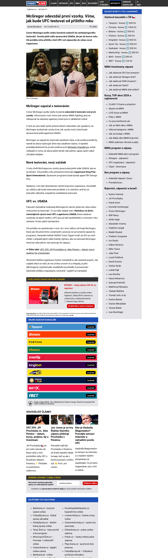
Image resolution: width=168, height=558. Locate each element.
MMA (77, 3)
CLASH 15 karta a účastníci (122, 195)
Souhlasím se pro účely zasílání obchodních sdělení (61, 399)
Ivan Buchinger (116, 403)
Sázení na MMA (116, 199)
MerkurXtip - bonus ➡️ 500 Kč (124, 143)
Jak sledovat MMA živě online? (124, 180)
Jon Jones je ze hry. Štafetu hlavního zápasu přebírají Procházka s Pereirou (62, 343)
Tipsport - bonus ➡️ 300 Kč (122, 113)
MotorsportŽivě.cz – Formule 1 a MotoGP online (43, 450)
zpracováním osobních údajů (53, 399)
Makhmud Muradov (118, 377)
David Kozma (115, 352)
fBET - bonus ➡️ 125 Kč (120, 151)
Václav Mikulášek (117, 394)
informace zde (90, 527)
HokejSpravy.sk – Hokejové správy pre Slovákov (43, 482)
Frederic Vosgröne (118, 327)
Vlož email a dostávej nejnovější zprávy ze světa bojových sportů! (40, 393)
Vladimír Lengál (116, 318)
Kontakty (39, 548)
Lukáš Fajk (114, 360)
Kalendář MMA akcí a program (124, 244)
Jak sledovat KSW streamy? (122, 172)
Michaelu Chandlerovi (78, 147)
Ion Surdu (113, 331)
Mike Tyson (114, 339)
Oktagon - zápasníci (118, 249)
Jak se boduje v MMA (119, 224)
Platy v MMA (115, 207)
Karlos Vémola (116, 285)
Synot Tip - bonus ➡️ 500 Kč (123, 134)
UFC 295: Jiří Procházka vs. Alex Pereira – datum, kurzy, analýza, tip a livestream (37, 343)
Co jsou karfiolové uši (119, 212)
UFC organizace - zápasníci (122, 253)
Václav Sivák (115, 356)
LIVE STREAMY (104, 3)
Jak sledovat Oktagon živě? (122, 167)
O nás (139, 3)
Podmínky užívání (78, 548)
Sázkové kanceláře (128, 3)
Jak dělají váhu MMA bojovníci (123, 228)
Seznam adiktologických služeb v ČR (94, 537)
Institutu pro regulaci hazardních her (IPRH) (97, 511)
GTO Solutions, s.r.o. (57, 552)
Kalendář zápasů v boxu (120, 269)
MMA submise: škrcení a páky (123, 233)
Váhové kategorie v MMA (121, 220)
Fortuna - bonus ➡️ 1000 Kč (122, 118)
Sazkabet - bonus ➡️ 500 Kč (123, 139)
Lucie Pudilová (116, 348)
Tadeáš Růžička (116, 381)
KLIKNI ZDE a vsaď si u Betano (80, 306)
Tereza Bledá (115, 398)
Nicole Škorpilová (34, 27)
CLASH (54, 3)
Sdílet (93, 27)
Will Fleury (114, 306)
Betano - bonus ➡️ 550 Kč (122, 122)
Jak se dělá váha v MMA (120, 216)
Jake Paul (113, 344)
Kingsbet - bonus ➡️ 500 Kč (122, 130)
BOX (84, 3)
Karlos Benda (115, 390)
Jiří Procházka (116, 289)
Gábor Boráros (116, 335)
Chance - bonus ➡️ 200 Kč (122, 126)
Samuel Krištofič (117, 373)
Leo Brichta (114, 365)
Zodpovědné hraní (44, 514)
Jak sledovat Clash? (118, 176)
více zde (71, 315)
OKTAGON (63, 3)
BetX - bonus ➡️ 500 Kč (120, 147)
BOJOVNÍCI (93, 3)
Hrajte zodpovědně (31, 313)
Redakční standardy (57, 548)
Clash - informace (117, 257)
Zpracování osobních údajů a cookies (109, 548)
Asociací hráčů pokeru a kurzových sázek (90, 514)
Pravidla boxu (115, 273)
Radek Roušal (115, 323)
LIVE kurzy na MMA (118, 203)
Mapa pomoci (119, 537)
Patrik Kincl (114, 293)
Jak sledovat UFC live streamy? (124, 163)
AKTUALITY (115, 3)
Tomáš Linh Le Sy (117, 386)
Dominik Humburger (119, 297)
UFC (71, 3)
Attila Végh (114, 310)
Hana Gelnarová (116, 369)
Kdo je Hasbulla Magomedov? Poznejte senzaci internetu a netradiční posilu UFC (84, 345)
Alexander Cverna (117, 314)
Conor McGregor (117, 302)
